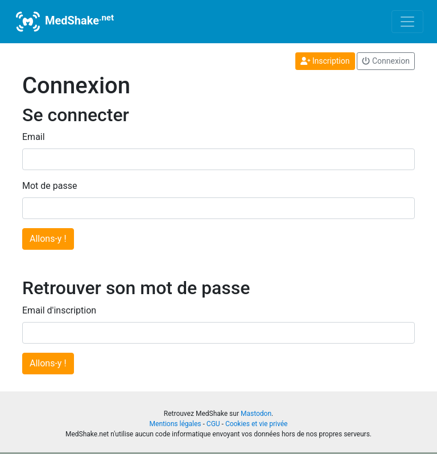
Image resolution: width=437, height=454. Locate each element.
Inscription (325, 60)
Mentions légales (175, 424)
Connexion (386, 60)
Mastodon (256, 414)
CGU (213, 424)
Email (33, 136)
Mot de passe (49, 185)
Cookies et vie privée (256, 424)
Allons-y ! (48, 238)
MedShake (64, 21)
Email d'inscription (59, 310)
